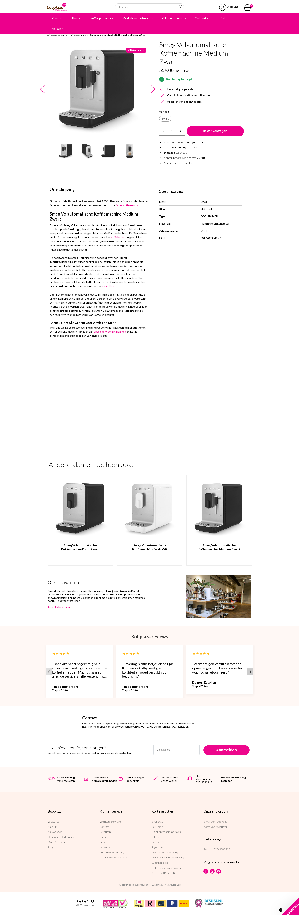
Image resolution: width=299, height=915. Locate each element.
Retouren (105, 831)
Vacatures (53, 821)
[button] (290, 906)
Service (104, 836)
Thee (75, 18)
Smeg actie (157, 821)
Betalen (104, 842)
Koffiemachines (77, 34)
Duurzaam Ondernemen (62, 836)
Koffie (55, 18)
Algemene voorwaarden (113, 857)
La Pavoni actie (160, 842)
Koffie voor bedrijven (215, 826)
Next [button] (153, 89)
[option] (98, 89)
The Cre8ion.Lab (172, 884)
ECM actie (157, 826)
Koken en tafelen (172, 18)
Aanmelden (226, 750)
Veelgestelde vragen (111, 821)
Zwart (165, 118)
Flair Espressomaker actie (167, 831)
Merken (56, 28)
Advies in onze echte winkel (169, 779)
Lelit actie (157, 836)
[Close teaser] (280, 910)
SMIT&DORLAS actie (164, 873)
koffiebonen (118, 237)
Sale (223, 18)
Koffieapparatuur (100, 18)
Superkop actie (160, 862)
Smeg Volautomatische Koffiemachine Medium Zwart (118, 34)
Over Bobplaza (56, 842)
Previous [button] (42, 89)
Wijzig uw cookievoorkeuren (133, 884)
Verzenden (106, 847)
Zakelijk (52, 826)
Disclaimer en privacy (112, 852)
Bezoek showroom (59, 607)
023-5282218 (222, 849)
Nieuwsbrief (55, 831)
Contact (104, 826)
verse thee (108, 286)
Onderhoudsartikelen (136, 18)
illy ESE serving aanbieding (166, 867)
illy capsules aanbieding (165, 852)
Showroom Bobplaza (215, 821)
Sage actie (157, 847)
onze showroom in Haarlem (110, 331)
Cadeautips (202, 18)
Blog (50, 847)
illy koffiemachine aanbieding (168, 857)
